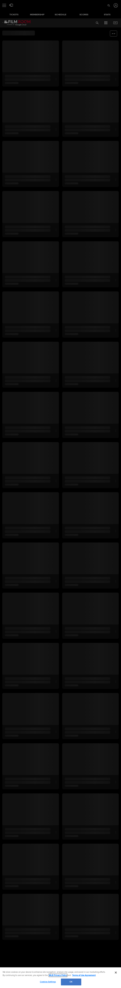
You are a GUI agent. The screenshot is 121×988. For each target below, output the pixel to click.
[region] (60, 977)
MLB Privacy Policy (58, 975)
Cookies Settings (48, 982)
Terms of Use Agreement (84, 975)
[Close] (115, 972)
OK (71, 982)
